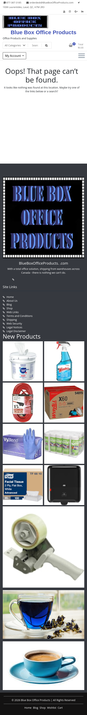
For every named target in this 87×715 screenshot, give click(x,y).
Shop (10, 308)
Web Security (14, 323)
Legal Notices (14, 327)
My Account (13, 56)
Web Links (13, 312)
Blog (9, 304)
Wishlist (51, 707)
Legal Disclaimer (16, 331)
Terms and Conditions (20, 316)
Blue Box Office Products (43, 32)
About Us (12, 300)
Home (10, 297)
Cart (60, 707)
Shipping (12, 319)
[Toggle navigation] (81, 55)
